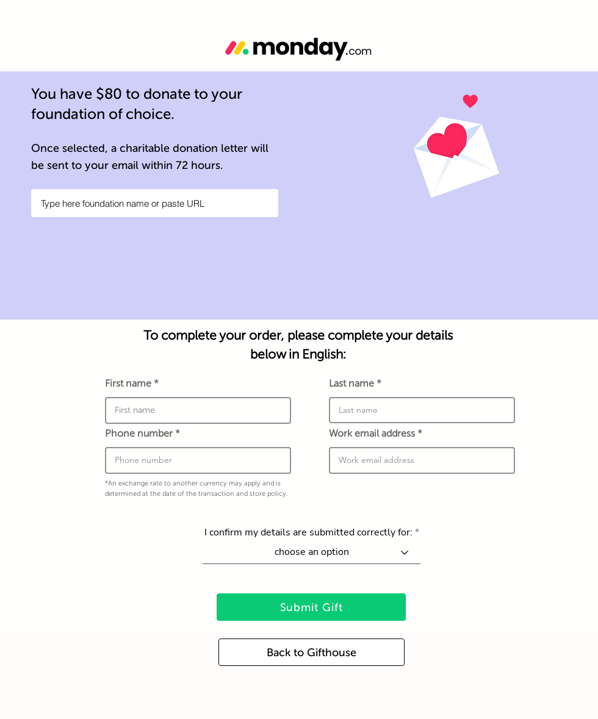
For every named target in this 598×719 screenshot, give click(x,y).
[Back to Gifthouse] (311, 652)
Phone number (139, 433)
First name (128, 383)
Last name (351, 383)
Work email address (373, 433)
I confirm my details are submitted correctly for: (308, 532)
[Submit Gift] (311, 607)
